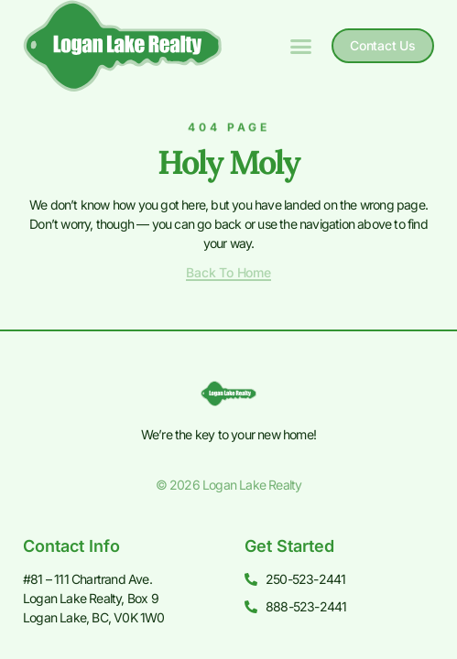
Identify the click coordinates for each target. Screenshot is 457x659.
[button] (301, 45)
